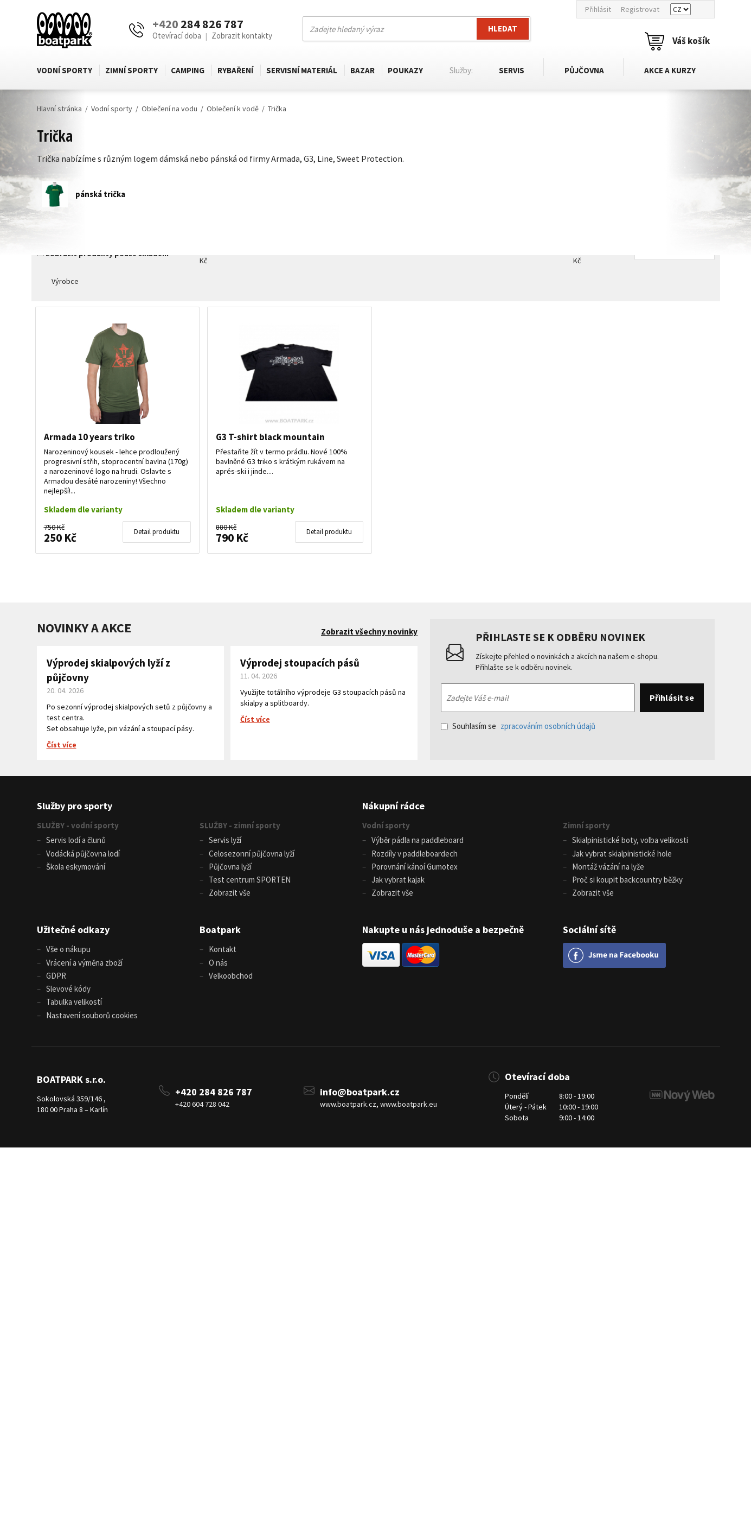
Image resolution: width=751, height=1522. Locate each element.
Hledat (502, 28)
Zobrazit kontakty (241, 35)
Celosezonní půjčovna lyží (251, 854)
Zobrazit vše (230, 896)
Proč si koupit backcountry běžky (627, 882)
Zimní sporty (131, 70)
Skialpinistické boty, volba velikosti (630, 840)
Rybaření (234, 70)
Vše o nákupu (68, 953)
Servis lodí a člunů (76, 840)
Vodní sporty (64, 70)
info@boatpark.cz (360, 1100)
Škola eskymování (75, 869)
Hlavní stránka (59, 108)
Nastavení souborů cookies (92, 1023)
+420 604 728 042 (202, 1113)
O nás (218, 967)
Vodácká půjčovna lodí (83, 854)
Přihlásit (598, 9)
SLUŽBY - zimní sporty (240, 825)
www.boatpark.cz (348, 1113)
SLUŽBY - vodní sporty (78, 825)
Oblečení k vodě (233, 108)
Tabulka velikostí (74, 1009)
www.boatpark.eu (408, 1113)
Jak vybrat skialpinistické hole (622, 854)
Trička (277, 108)
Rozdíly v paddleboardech (414, 854)
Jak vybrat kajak (398, 882)
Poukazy (403, 70)
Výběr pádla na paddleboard (417, 840)
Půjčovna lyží (230, 869)
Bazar (361, 70)
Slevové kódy (68, 995)
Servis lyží (225, 840)
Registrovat (640, 9)
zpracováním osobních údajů (547, 726)
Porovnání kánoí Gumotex (414, 869)
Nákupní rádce (393, 806)
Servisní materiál (300, 70)
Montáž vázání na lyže (608, 869)
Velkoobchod (231, 981)
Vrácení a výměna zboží (84, 967)
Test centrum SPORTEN (250, 882)
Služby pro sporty (74, 806)
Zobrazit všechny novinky (369, 631)
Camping (187, 70)
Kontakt (222, 953)
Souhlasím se (518, 726)
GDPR (56, 981)
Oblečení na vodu (169, 108)
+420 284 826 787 (213, 1100)
